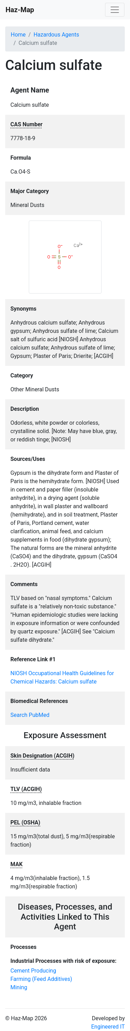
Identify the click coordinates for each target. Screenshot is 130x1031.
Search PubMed (30, 715)
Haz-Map (20, 10)
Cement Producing (33, 970)
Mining (18, 987)
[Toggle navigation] (114, 10)
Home (18, 34)
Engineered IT (108, 1026)
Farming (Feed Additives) (41, 979)
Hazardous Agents (56, 34)
